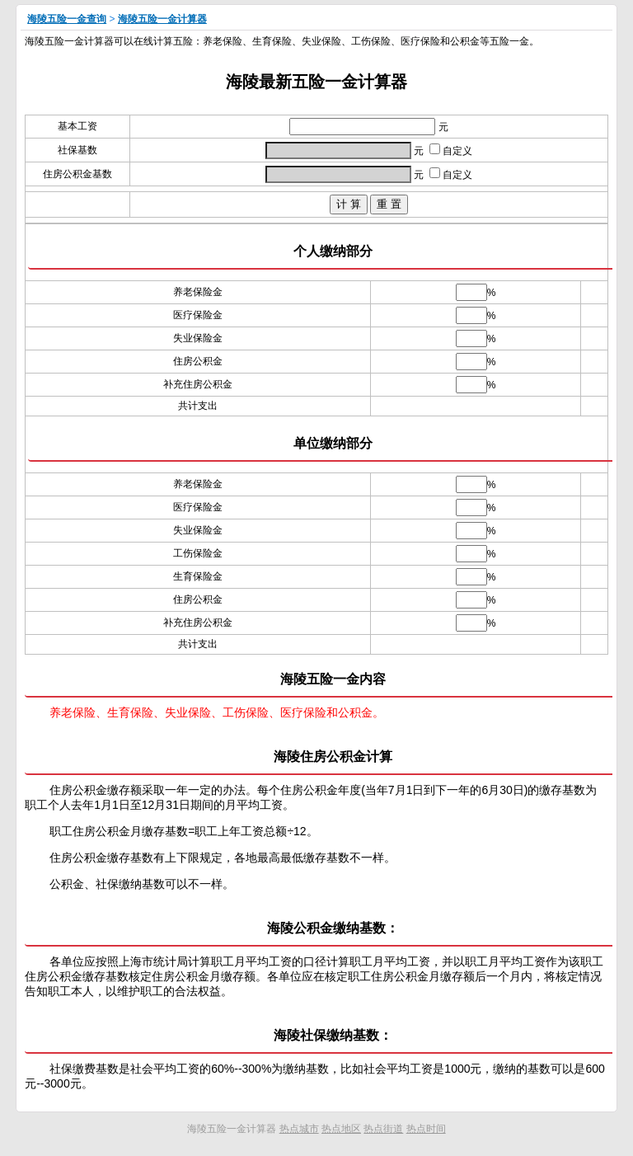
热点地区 (341, 1129)
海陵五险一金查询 (66, 19)
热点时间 (426, 1129)
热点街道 (383, 1129)
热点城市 (299, 1129)
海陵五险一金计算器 (162, 19)
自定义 (450, 151)
